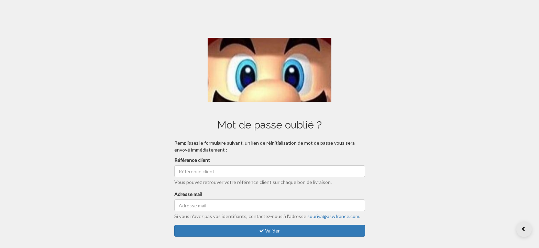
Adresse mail (188, 194)
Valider (269, 231)
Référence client (192, 160)
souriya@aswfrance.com (333, 216)
